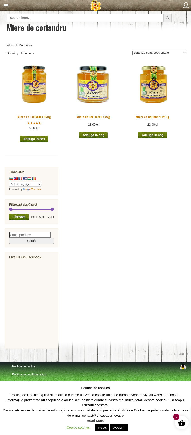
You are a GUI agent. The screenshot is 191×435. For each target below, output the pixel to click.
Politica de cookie (23, 366)
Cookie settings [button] (78, 427)
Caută (31, 241)
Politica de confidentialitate (29, 374)
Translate (32, 189)
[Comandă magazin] (159, 53)
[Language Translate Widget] (25, 184)
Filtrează (18, 217)
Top (182, 366)
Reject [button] (102, 427)
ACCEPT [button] (119, 427)
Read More (95, 421)
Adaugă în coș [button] (34, 139)
